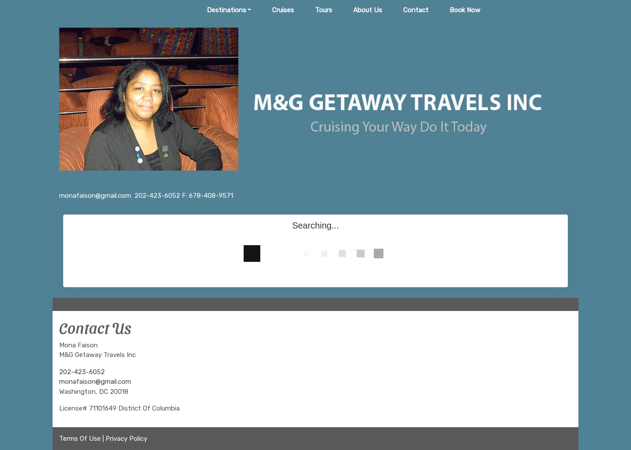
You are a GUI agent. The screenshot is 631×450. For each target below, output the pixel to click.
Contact (416, 10)
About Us (367, 10)
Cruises (283, 10)
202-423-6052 (82, 372)
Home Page (168, 10)
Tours (323, 10)
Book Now (465, 10)
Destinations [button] (226, 10)
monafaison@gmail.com (95, 382)
